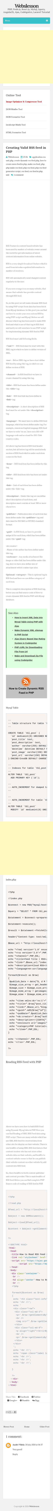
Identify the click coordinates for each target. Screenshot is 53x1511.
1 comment (19, 174)
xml (7, 174)
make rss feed (34, 164)
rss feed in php (36, 171)
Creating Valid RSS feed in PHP (26, 149)
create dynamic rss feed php (26, 160)
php (43, 164)
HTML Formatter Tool (16, 132)
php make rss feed (14, 167)
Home (27, 1426)
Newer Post (9, 1426)
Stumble (25, 1400)
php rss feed (28, 167)
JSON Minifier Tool (14, 109)
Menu (26, 20)
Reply (15, 1454)
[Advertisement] (26, 848)
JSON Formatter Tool (15, 117)
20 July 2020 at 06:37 (34, 1444)
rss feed (25, 171)
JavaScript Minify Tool (16, 124)
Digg (35, 1400)
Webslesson (26, 6)
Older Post (44, 1426)
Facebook (23, 1396)
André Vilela (18, 1444)
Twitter (36, 1396)
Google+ (12, 1400)
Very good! (17, 1449)
